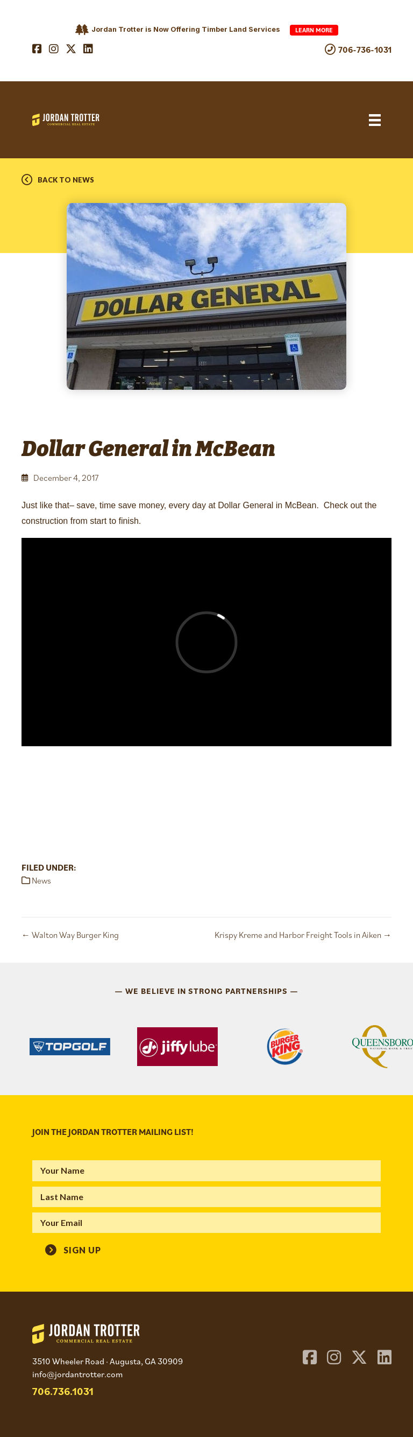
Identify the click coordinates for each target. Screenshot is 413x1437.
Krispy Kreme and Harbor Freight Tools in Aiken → (303, 934)
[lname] (206, 1197)
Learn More (314, 30)
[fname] (206, 1170)
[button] (73, 1248)
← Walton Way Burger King (70, 934)
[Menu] (374, 120)
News (41, 880)
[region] (206, 1047)
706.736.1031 (63, 1391)
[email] (206, 1222)
